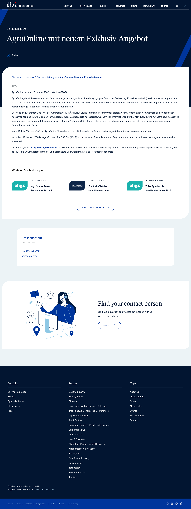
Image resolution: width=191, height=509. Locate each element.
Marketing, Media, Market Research (87, 443)
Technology (74, 467)
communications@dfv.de (43, 489)
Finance (73, 401)
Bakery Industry (77, 391)
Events (11, 396)
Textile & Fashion (77, 472)
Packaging (74, 453)
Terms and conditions (24, 504)
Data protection (41, 504)
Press (11, 410)
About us (134, 391)
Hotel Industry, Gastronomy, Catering (87, 405)
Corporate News (77, 429)
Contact (134, 420)
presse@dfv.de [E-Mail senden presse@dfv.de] (29, 255)
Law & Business (77, 439)
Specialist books (16, 401)
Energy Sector (76, 396)
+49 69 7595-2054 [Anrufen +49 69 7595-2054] (31, 250)
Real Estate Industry (79, 458)
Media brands (137, 396)
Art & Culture (75, 420)
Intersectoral (75, 434)
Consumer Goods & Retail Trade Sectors (89, 424)
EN (177, 6)
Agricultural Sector (78, 415)
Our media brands (17, 391)
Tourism (73, 476)
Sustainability (76, 462)
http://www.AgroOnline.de (43, 147)
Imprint (10, 504)
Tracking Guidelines (57, 504)
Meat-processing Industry (82, 448)
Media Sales (136, 405)
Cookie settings (73, 504)
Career (133, 401)
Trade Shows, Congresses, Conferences (89, 410)
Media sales (14, 405)
